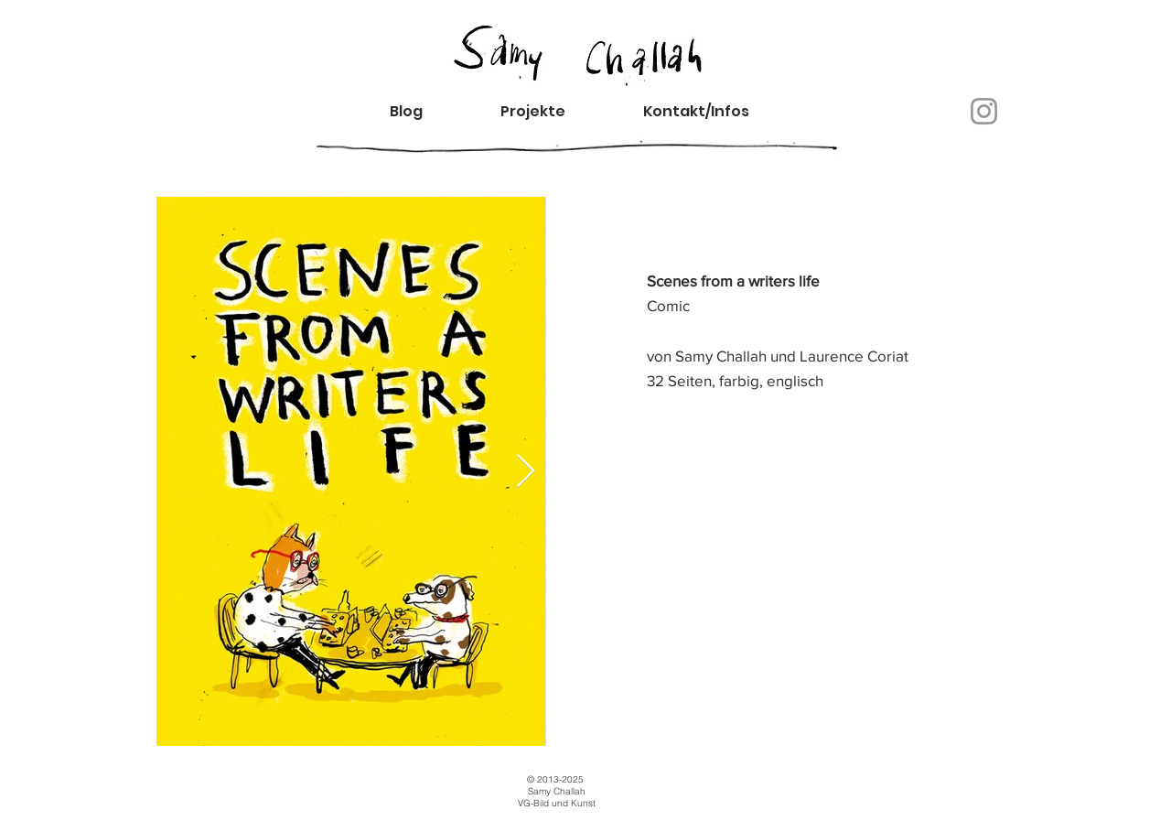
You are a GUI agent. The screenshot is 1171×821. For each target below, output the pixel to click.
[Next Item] (525, 472)
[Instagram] (984, 111)
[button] (711, 111)
